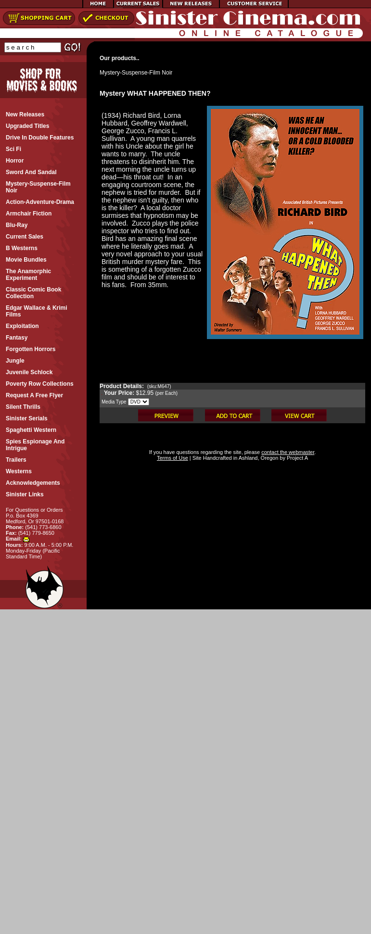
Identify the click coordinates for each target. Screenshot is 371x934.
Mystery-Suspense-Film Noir (136, 72)
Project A (296, 458)
